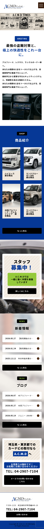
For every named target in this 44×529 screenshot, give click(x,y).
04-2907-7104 (24, 509)
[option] (22, 21)
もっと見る (22, 231)
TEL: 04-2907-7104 (22, 471)
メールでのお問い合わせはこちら (22, 480)
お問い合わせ (22, 514)
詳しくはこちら (22, 291)
